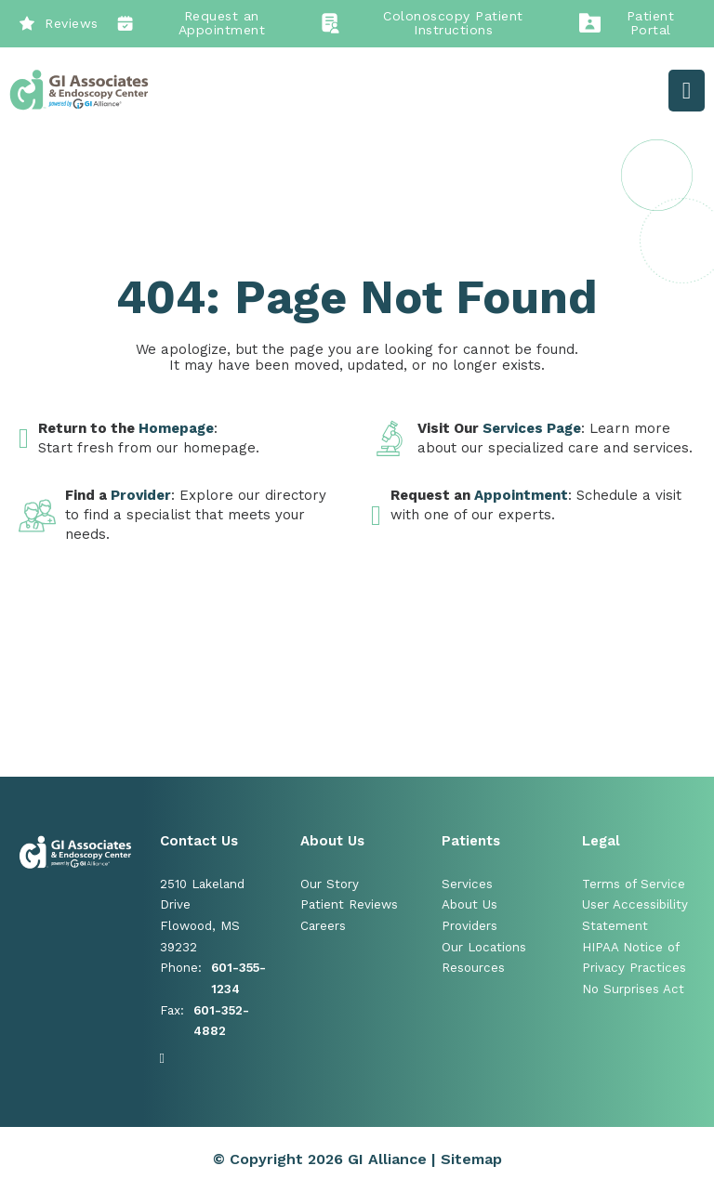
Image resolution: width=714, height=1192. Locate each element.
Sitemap (471, 1159)
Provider (141, 495)
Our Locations (484, 947)
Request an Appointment (191, 23)
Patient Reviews (349, 904)
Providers (469, 926)
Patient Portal (626, 23)
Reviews (59, 23)
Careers (323, 926)
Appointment (521, 495)
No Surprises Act (633, 989)
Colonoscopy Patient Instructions (421, 23)
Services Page (532, 428)
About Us (469, 904)
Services (467, 884)
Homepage (176, 428)
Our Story (329, 884)
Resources (473, 968)
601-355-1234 (238, 978)
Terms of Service (633, 884)
